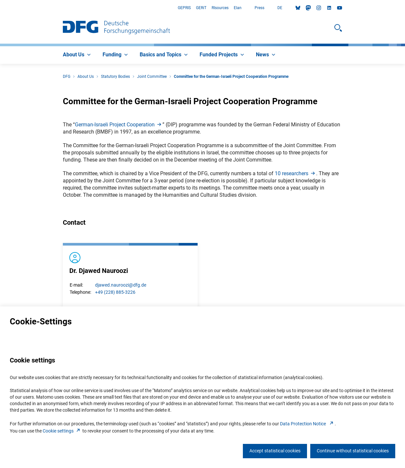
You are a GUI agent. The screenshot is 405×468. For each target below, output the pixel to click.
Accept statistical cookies (274, 450)
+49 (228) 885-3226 (115, 292)
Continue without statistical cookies (353, 450)
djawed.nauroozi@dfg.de (120, 285)
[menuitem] (77, 55)
